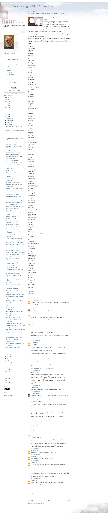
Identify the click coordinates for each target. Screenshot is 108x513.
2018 (6, 107)
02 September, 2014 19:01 (35, 422)
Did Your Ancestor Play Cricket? (13, 152)
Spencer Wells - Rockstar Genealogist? (14, 323)
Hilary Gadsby (34, 314)
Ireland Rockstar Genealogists (12, 224)
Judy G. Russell (34, 323)
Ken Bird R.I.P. (9, 170)
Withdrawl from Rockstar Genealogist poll (15, 252)
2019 (6, 105)
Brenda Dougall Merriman (12, 63)
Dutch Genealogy (64, 325)
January (8, 364)
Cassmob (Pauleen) (35, 393)
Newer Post (30, 500)
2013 (6, 367)
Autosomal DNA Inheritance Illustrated (14, 226)
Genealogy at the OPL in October (13, 136)
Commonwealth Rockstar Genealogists (14, 200)
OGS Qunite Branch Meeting (12, 204)
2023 (6, 97)
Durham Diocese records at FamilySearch (15, 134)
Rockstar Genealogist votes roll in (13, 282)
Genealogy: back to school (12, 339)
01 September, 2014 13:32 (35, 327)
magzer (32, 456)
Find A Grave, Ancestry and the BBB (14, 317)
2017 (6, 110)
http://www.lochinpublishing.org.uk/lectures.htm (41, 350)
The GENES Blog (10, 74)
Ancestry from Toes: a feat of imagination (15, 206)
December (9, 118)
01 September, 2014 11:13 (35, 312)
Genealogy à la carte (11, 70)
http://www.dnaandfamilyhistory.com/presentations (42, 368)
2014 (6, 116)
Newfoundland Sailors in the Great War (14, 332)
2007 (6, 380)
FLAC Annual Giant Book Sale (13, 218)
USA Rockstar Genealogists (12, 210)
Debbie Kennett (34, 342)
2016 (6, 112)
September (9, 124)
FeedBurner (17, 90)
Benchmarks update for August (13, 347)
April (8, 358)
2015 (6, 114)
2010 (6, 374)
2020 (6, 103)
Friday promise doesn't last (12, 150)
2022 (6, 99)
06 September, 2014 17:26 (35, 478)
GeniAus (33, 434)
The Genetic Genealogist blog (50, 353)
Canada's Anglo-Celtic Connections (32, 6)
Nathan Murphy (34, 450)
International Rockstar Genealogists (14, 202)
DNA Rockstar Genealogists (12, 208)
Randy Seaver (34, 308)
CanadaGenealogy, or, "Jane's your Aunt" (15, 64)
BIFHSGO (9, 61)
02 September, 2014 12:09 (35, 370)
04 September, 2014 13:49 (35, 454)
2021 (6, 101)
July (8, 352)
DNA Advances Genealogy (12, 248)
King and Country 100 (11, 172)
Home (49, 500)
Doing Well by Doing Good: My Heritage (15, 294)
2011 (6, 371)
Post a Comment (30, 497)
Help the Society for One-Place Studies (14, 311)
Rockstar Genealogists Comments (13, 192)
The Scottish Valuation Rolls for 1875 (14, 162)
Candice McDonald (35, 300)
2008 (6, 378)
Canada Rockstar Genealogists (12, 228)
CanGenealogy (10, 66)
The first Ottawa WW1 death (12, 194)
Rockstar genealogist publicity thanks (14, 337)
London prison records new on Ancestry (14, 156)
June (8, 354)
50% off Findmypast (10, 158)
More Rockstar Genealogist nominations (15, 335)
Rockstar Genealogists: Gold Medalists (14, 242)
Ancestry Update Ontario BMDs (13, 164)
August (8, 350)
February (9, 362)
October (8, 122)
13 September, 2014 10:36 (35, 495)
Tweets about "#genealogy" (9, 53)
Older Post (68, 500)
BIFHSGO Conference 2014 (12, 216)
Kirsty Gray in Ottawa (11, 144)
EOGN (8, 68)
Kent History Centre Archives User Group (15, 284)
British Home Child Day (11, 142)
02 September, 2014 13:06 (35, 385)
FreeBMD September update (12, 182)
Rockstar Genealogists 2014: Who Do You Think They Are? (47, 13)
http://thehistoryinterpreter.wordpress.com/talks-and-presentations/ (45, 361)
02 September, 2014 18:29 (35, 391)
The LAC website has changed (12, 160)
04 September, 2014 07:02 (35, 448)
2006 (6, 382)
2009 (6, 376)
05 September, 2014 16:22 (35, 460)
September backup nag (11, 341)
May (8, 356)
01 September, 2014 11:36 (35, 321)
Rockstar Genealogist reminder (13, 273)
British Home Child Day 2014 (12, 154)
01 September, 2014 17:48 (35, 340)
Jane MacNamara (10, 72)
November (9, 120)
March (8, 360)
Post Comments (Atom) (39, 503)
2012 (6, 369)
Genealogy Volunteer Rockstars (13, 250)
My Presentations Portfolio (12, 59)
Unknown (33, 462)
